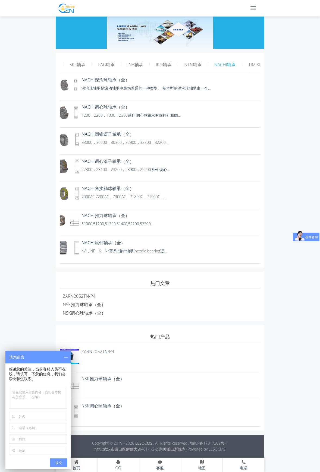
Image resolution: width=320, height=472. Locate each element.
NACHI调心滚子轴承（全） (107, 161)
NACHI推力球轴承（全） (105, 215)
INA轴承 (135, 65)
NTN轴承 (192, 65)
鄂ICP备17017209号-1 (209, 443)
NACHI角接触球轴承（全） (107, 188)
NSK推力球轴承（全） (84, 305)
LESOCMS (143, 443)
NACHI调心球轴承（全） (105, 107)
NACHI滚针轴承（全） (103, 243)
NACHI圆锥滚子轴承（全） (107, 134)
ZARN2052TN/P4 (79, 296)
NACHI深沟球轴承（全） (105, 80)
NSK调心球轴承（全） (84, 313)
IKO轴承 (164, 65)
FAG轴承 (106, 65)
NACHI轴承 (225, 65)
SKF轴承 (77, 65)
